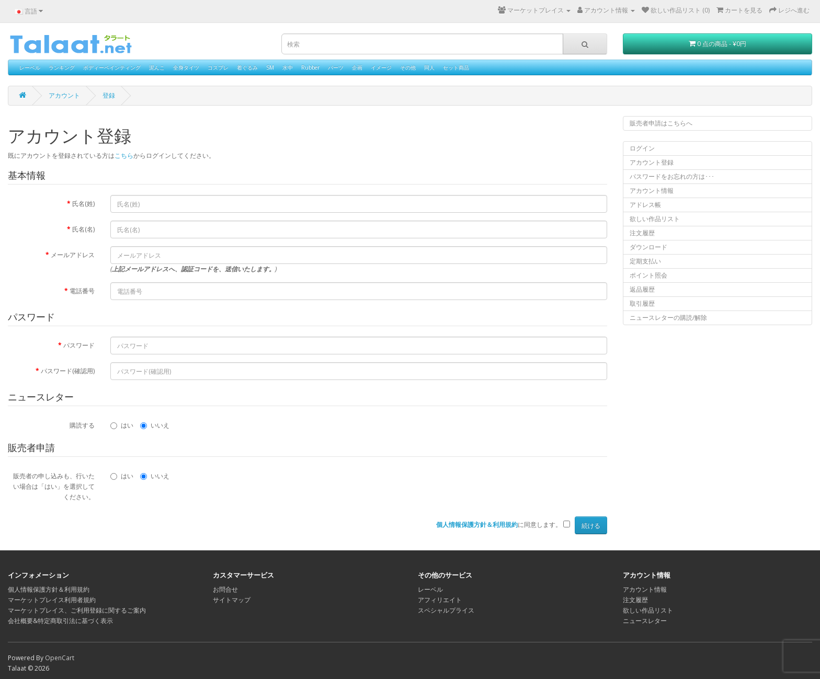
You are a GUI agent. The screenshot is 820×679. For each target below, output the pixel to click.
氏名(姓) (83, 203)
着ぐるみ (247, 67)
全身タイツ (186, 67)
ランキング (62, 67)
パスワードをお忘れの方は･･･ (672, 176)
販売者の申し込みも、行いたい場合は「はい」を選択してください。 (54, 486)
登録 (108, 95)
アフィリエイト (440, 599)
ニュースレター (645, 620)
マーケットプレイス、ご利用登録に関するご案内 (77, 610)
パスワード (79, 345)
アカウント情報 (652, 190)
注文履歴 (642, 232)
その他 (408, 67)
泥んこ (157, 67)
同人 (429, 67)
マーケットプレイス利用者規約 (52, 599)
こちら (124, 155)
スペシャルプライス (446, 610)
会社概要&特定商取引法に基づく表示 (60, 620)
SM (270, 67)
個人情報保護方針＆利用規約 (48, 589)
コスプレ (218, 67)
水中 (287, 67)
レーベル (29, 67)
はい (121, 425)
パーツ (336, 67)
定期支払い (645, 261)
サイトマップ (231, 599)
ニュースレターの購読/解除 (668, 317)
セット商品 (456, 67)
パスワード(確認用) (68, 370)
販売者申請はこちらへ (661, 123)
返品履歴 (642, 289)
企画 (357, 67)
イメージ (381, 67)
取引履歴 (642, 303)
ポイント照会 (648, 275)
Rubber (310, 67)
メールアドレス (73, 254)
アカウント (64, 95)
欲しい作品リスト (655, 218)
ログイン (642, 148)
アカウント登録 (652, 162)
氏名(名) (83, 229)
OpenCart (59, 657)
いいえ (154, 425)
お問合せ (225, 589)
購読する (82, 425)
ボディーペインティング (112, 67)
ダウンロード (648, 247)
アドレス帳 (645, 204)
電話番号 (82, 290)
